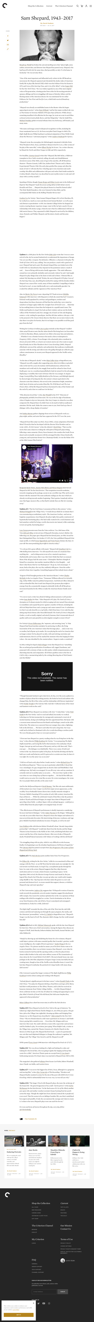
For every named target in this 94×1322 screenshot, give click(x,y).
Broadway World (25, 65)
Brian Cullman (24, 1002)
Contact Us (65, 1228)
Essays (62, 1210)
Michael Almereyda (44, 925)
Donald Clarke (65, 981)
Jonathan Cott (63, 549)
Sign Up (34, 1232)
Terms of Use (66, 1239)
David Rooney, (47, 786)
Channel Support (38, 1272)
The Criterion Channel (64, 6)
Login (34, 1243)
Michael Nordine (25, 120)
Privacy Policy (65, 1243)
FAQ (34, 1259)
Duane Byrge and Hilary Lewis (48, 182)
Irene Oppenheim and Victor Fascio (47, 541)
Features (63, 1213)
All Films (35, 1207)
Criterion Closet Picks (40, 1215)
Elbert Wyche (46, 147)
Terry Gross (33, 1042)
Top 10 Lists (64, 1207)
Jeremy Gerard (34, 155)
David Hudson (48, 23)
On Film (9, 1173)
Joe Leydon (44, 329)
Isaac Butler (28, 599)
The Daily (43, 25)
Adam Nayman (50, 813)
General (35, 1263)
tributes (42, 1061)
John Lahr (52, 254)
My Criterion (38, 1239)
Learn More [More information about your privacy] (16, 1310)
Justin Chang (59, 944)
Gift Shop (35, 1218)
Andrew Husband (58, 137)
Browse (34, 1229)
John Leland (55, 1016)
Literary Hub (27, 847)
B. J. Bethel (48, 914)
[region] (18, 1310)
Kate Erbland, (44, 110)
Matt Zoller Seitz (52, 360)
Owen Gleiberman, (34, 623)
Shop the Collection (35, 6)
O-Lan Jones (64, 1053)
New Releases (36, 1210)
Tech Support (36, 1269)
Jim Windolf (47, 395)
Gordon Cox (24, 198)
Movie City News (31, 294)
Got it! (19, 1315)
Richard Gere (65, 762)
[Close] (34, 1303)
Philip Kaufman (39, 741)
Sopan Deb (69, 86)
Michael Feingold (25, 512)
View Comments (31, 1119)
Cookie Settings (66, 1246)
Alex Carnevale (42, 1072)
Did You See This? (11, 1149)
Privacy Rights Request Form (70, 1249)
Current (49, 6)
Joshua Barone (28, 413)
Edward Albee (28, 533)
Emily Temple (29, 704)
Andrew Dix (38, 890)
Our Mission (66, 1225)
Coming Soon (36, 1213)
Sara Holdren (24, 826)
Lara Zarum (24, 530)
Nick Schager (42, 645)
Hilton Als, (25, 861)
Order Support (37, 1266)
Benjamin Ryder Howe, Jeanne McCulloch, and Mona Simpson (41, 488)
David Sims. (58, 427)
